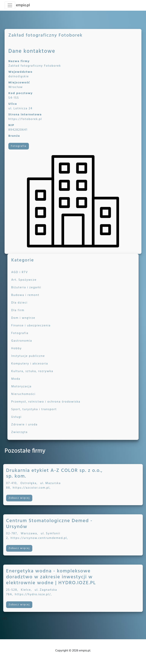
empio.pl (23, 5)
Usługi (16, 417)
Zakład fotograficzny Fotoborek (45, 35)
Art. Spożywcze (23, 279)
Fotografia (18, 146)
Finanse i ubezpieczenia (31, 325)
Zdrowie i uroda (24, 424)
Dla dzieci (19, 302)
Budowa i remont (25, 295)
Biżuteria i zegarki (26, 287)
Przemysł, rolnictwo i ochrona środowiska (45, 401)
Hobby (16, 348)
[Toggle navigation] (10, 5)
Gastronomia (21, 340)
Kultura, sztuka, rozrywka (32, 371)
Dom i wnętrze (23, 318)
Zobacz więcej (19, 498)
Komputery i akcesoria (29, 363)
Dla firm (17, 310)
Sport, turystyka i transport (34, 409)
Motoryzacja (21, 386)
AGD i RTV (19, 272)
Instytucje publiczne (28, 356)
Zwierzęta (19, 432)
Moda (15, 378)
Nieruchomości (23, 394)
